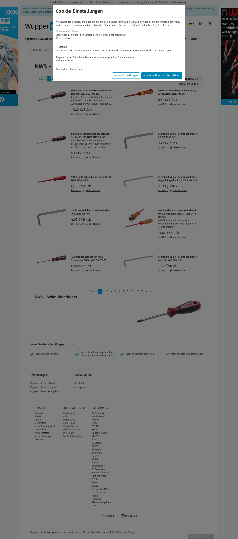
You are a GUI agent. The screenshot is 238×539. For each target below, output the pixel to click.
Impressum (76, 69)
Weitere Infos (64, 38)
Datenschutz (62, 69)
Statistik (63, 47)
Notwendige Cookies (69, 31)
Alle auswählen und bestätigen (161, 75)
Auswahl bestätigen (126, 75)
